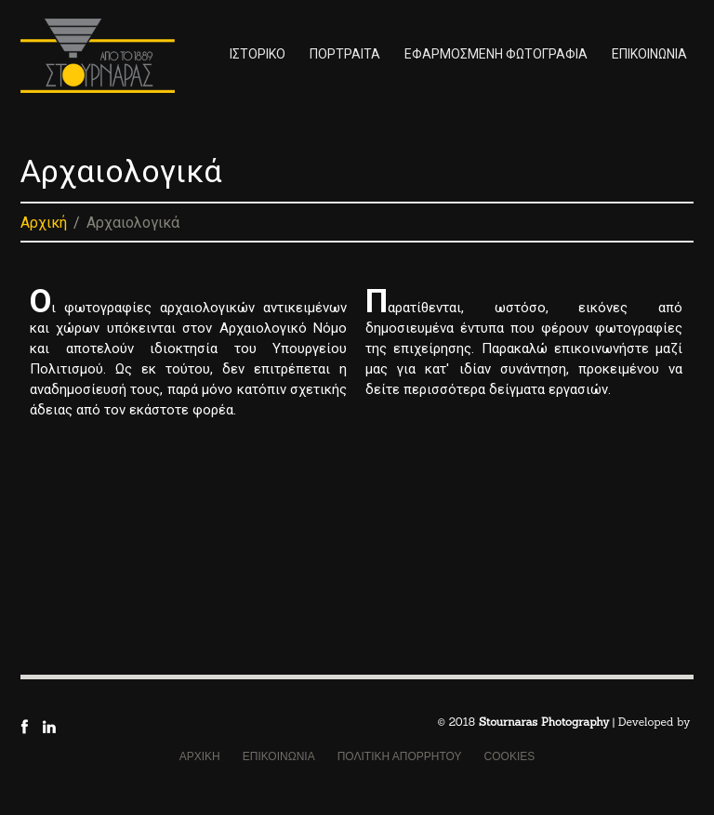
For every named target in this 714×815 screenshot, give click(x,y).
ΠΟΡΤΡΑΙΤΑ (345, 53)
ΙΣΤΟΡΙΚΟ (257, 53)
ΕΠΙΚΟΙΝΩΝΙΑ (649, 53)
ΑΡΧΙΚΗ (199, 756)
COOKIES (510, 756)
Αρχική (43, 222)
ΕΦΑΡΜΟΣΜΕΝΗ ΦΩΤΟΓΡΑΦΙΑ (496, 53)
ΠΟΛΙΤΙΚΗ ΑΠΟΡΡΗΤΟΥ (399, 756)
